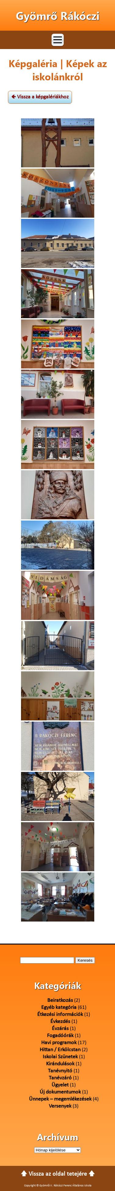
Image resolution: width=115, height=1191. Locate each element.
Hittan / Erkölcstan (60, 1050)
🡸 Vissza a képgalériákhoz (40, 97)
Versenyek (60, 1106)
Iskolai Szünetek (60, 1057)
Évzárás (60, 1029)
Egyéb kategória (59, 1007)
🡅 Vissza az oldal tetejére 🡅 (58, 1174)
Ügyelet (60, 1085)
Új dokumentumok (60, 1092)
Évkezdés (60, 1022)
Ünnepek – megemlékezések (60, 1099)
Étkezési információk (60, 1014)
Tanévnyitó (60, 1071)
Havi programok (59, 1043)
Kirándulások (60, 1064)
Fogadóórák (60, 1036)
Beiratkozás (60, 1000)
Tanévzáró (60, 1078)
